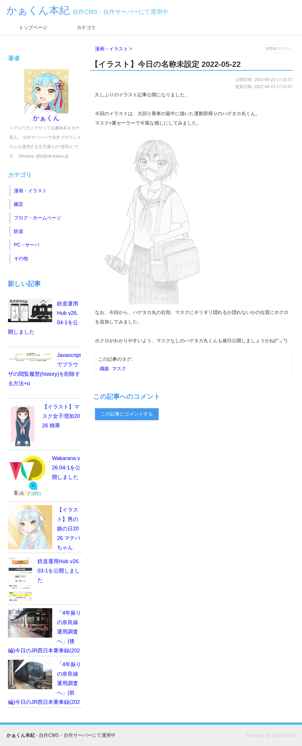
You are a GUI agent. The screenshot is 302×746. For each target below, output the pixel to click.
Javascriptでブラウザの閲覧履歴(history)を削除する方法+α (44, 368)
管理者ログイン (278, 49)
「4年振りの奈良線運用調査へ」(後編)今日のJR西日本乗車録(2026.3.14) (44, 632)
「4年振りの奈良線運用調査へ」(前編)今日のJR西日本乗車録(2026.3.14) (44, 684)
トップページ (33, 27)
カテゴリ (86, 27)
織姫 (104, 368)
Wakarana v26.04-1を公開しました (44, 476)
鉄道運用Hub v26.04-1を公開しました (43, 317)
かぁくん (46, 95)
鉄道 (18, 231)
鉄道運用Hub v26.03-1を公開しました (44, 579)
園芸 (18, 204)
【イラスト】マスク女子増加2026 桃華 (44, 424)
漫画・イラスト (111, 48)
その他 (21, 258)
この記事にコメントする (127, 413)
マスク (119, 368)
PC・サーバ (26, 244)
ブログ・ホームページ (37, 217)
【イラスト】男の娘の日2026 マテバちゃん (44, 527)
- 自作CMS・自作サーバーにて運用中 (61, 735)
